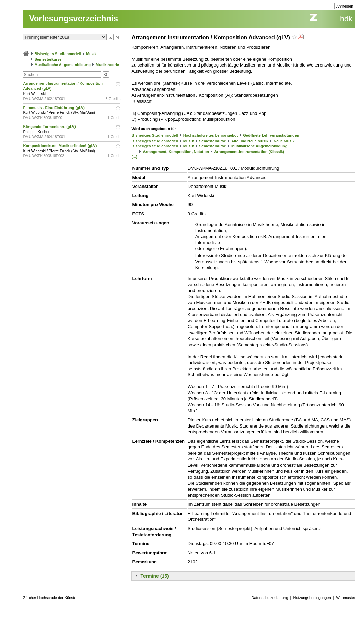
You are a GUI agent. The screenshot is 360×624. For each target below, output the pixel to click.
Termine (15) (154, 576)
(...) (134, 157)
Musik (91, 54)
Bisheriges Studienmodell (58, 54)
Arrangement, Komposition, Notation (176, 151)
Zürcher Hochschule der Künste (49, 598)
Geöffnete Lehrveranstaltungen (271, 135)
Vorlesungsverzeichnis (73, 18)
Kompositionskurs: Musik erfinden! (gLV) (60, 146)
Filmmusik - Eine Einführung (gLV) (54, 108)
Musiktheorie (107, 65)
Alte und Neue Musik (249, 141)
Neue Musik (284, 141)
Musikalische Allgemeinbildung (63, 65)
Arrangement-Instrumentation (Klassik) (249, 151)
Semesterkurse (48, 59)
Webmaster (345, 598)
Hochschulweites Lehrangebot (210, 135)
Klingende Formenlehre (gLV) (50, 126)
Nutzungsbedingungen (312, 598)
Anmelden (344, 6)
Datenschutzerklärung (270, 598)
